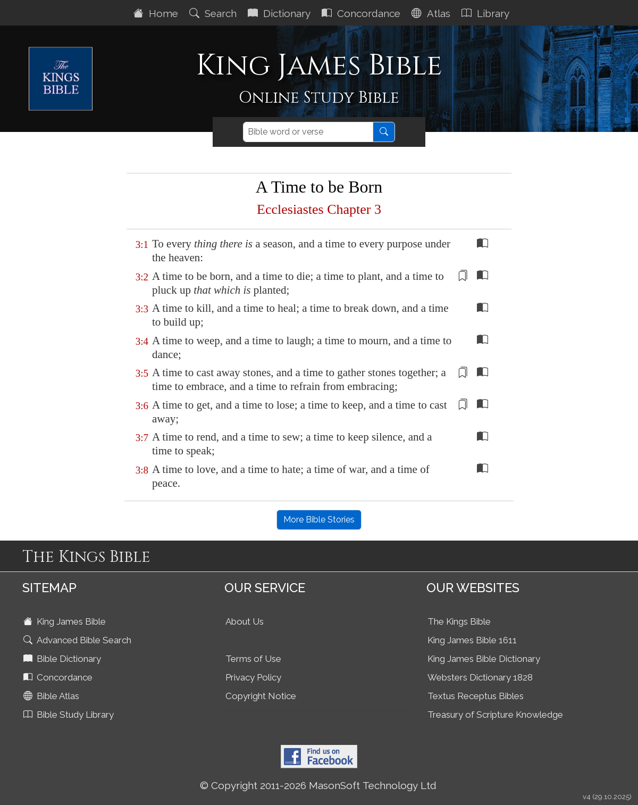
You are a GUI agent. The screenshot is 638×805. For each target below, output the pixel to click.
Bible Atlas (52, 696)
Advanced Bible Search (78, 640)
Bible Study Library (69, 714)
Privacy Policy (253, 677)
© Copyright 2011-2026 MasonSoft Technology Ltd (318, 785)
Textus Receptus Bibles (475, 696)
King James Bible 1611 (472, 640)
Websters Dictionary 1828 (480, 677)
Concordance (362, 13)
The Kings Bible (459, 621)
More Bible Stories (319, 519)
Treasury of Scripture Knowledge (495, 714)
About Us (244, 621)
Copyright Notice (260, 696)
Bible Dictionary (63, 658)
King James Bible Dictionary (483, 658)
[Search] (308, 132)
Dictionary (280, 13)
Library (486, 13)
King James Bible (65, 621)
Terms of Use (253, 658)
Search (214, 13)
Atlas (432, 13)
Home (157, 13)
